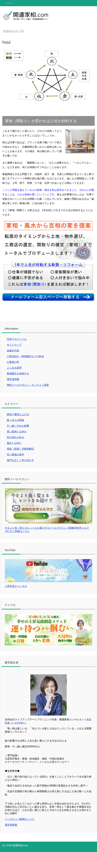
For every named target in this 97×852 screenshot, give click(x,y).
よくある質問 (14, 367)
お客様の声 (13, 362)
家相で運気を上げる (18, 414)
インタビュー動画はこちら (19, 819)
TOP (13, 31)
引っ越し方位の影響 (18, 426)
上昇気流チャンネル (16, 586)
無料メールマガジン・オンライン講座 (28, 385)
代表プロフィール (17, 339)
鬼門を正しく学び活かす (20, 460)
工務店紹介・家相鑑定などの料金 (25, 356)
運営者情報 (13, 379)
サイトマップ (14, 345)
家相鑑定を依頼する (18, 373)
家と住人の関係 (15, 420)
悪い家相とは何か (17, 431)
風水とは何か (14, 443)
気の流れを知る (15, 437)
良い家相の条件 (15, 454)
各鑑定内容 (13, 350)
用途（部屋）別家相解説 (20, 448)
